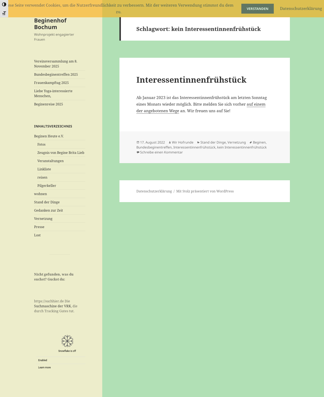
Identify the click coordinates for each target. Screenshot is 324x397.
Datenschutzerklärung (154, 191)
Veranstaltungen (50, 161)
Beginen (259, 142)
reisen (42, 177)
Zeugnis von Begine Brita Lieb (60, 152)
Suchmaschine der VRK (52, 306)
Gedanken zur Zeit (48, 210)
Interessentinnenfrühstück (191, 79)
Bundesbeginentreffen (154, 147)
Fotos (41, 144)
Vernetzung (43, 218)
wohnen (40, 194)
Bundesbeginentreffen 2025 (56, 74)
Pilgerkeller (46, 185)
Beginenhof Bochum (50, 23)
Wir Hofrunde (182, 142)
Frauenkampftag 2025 (51, 82)
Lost (37, 235)
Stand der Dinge (47, 202)
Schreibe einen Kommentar (161, 152)
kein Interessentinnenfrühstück (242, 147)
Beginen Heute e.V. (49, 136)
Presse (39, 227)
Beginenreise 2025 (48, 104)
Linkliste (44, 169)
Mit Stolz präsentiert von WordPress (205, 191)
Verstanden (257, 8)
